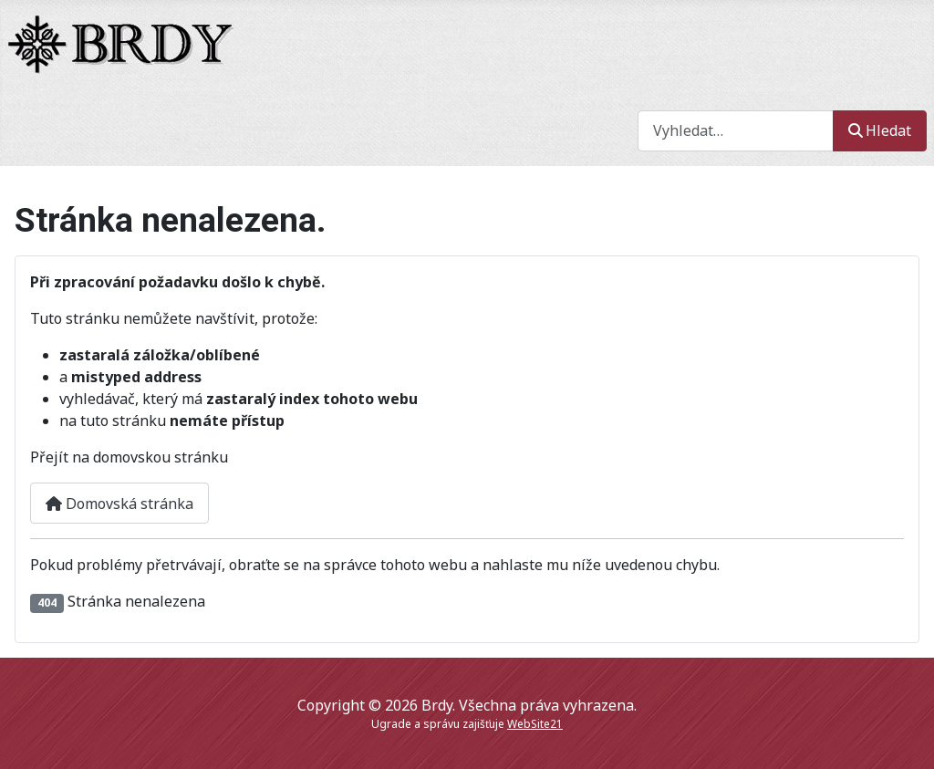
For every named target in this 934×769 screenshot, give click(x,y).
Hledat (879, 130)
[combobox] (736, 130)
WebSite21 (535, 724)
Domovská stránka (119, 504)
